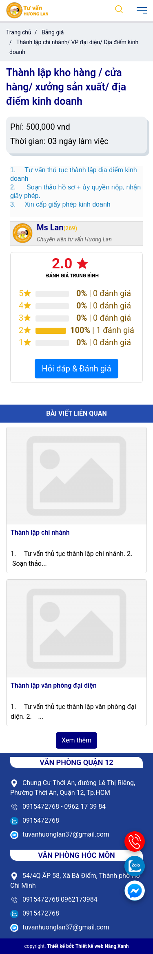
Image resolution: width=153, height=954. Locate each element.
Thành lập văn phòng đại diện (54, 685)
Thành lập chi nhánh (40, 532)
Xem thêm (76, 740)
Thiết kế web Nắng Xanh (102, 946)
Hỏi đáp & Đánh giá (76, 369)
